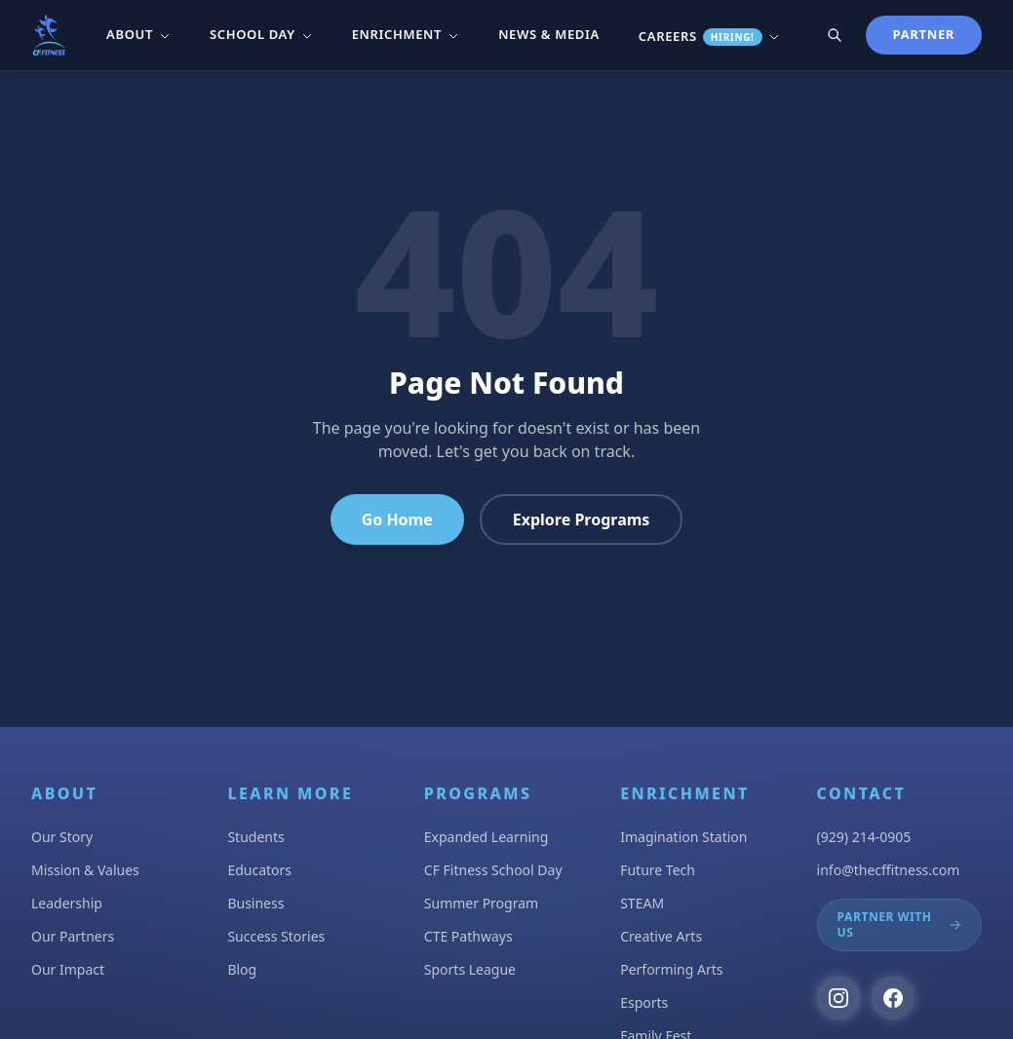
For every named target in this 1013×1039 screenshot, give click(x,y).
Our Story (62, 836)
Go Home (397, 519)
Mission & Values (85, 870)
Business (255, 903)
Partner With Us (899, 924)
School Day (261, 34)
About (138, 34)
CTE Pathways (468, 936)
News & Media (549, 34)
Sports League (470, 969)
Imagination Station (683, 836)
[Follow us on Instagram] (838, 998)
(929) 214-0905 (864, 836)
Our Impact (67, 969)
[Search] (834, 35)
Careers (709, 36)
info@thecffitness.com (888, 870)
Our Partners (72, 936)
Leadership (66, 903)
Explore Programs (581, 519)
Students (255, 836)
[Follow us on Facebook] (893, 998)
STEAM (642, 903)
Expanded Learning (486, 836)
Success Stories (276, 936)
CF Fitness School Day (493, 870)
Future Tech (657, 870)
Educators (259, 870)
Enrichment (405, 34)
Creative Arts (661, 936)
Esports (644, 1002)
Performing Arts (671, 969)
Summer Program (481, 903)
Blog (241, 969)
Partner (924, 34)
